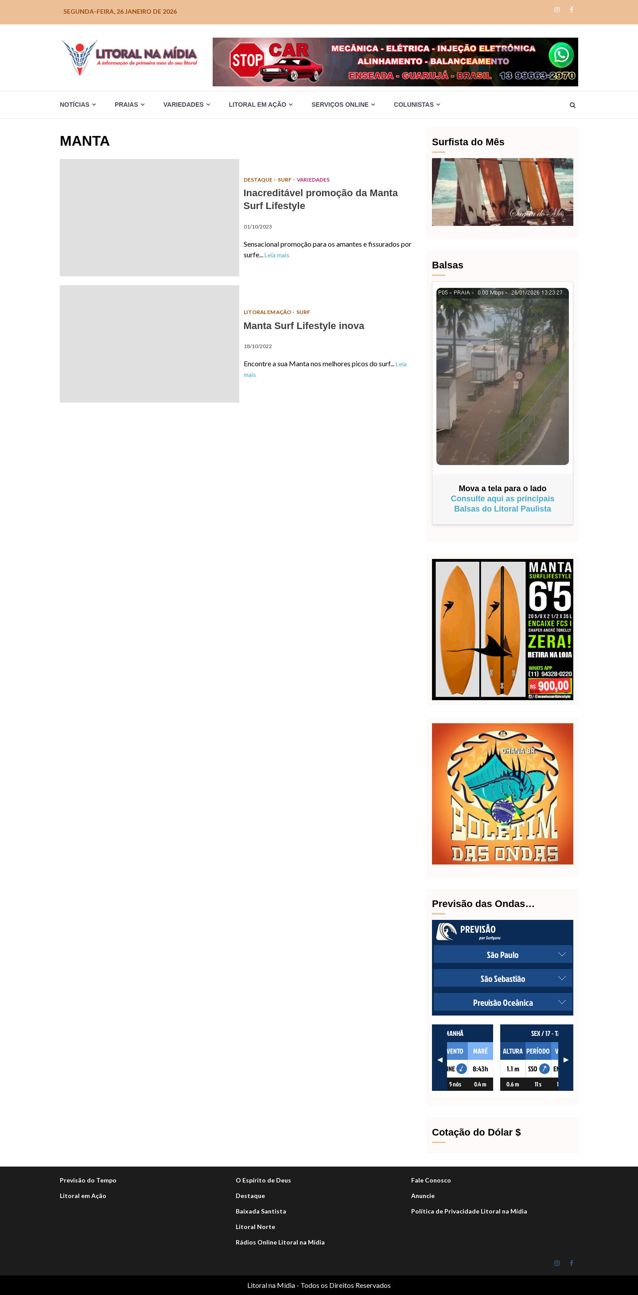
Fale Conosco (431, 1180)
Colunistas (414, 104)
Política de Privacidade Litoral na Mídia (469, 1211)
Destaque (250, 1195)
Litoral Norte (255, 1226)
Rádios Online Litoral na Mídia (280, 1242)
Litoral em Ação (258, 104)
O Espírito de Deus (263, 1180)
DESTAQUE (259, 179)
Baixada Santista (261, 1211)
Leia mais (277, 255)
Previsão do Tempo (88, 1180)
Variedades (183, 104)
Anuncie (423, 1195)
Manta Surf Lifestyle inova (149, 344)
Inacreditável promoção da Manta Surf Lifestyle (149, 217)
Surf (285, 179)
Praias (126, 104)
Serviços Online (340, 104)
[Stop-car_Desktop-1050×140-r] (395, 61)
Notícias (74, 104)
